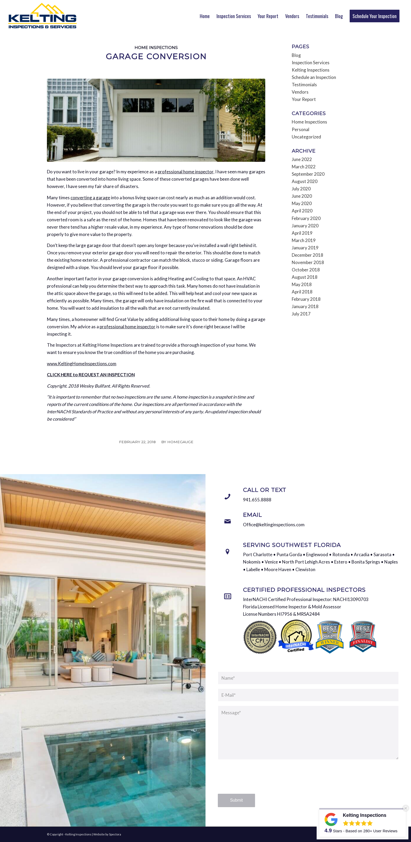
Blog (296, 55)
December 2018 (307, 255)
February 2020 (306, 218)
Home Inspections (156, 47)
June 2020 (302, 196)
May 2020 (302, 203)
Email (252, 514)
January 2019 (305, 247)
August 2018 (304, 277)
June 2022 (302, 159)
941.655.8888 (257, 499)
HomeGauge (180, 442)
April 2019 (302, 233)
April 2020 (302, 210)
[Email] (227, 521)
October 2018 (306, 269)
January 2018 (305, 306)
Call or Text (264, 489)
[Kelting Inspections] (42, 15)
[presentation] (258, 781)
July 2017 (301, 314)
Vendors (300, 92)
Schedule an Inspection (314, 77)
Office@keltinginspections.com (274, 524)
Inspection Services (310, 62)
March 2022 (304, 166)
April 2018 (302, 291)
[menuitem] (204, 16)
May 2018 (302, 284)
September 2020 (308, 174)
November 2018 (308, 262)
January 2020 (305, 225)
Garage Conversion (156, 56)
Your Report (304, 99)
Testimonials (304, 84)
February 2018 (306, 299)
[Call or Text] (227, 496)
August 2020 (304, 181)
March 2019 (304, 240)
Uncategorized (306, 137)
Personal (300, 129)
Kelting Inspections (310, 70)
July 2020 (301, 188)
